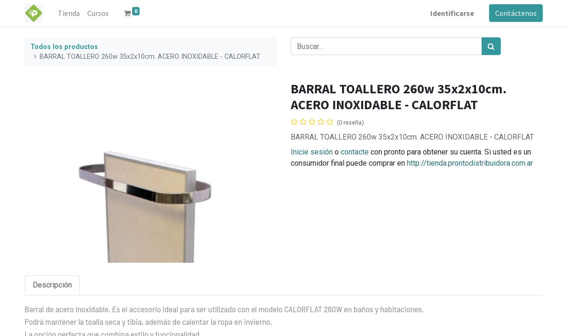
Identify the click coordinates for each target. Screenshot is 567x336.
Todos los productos (64, 47)
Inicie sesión (312, 151)
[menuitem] (69, 13)
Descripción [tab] (52, 284)
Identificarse (452, 13)
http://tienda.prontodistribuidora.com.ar (470, 163)
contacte (355, 151)
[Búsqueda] (491, 46)
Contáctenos (516, 13)
